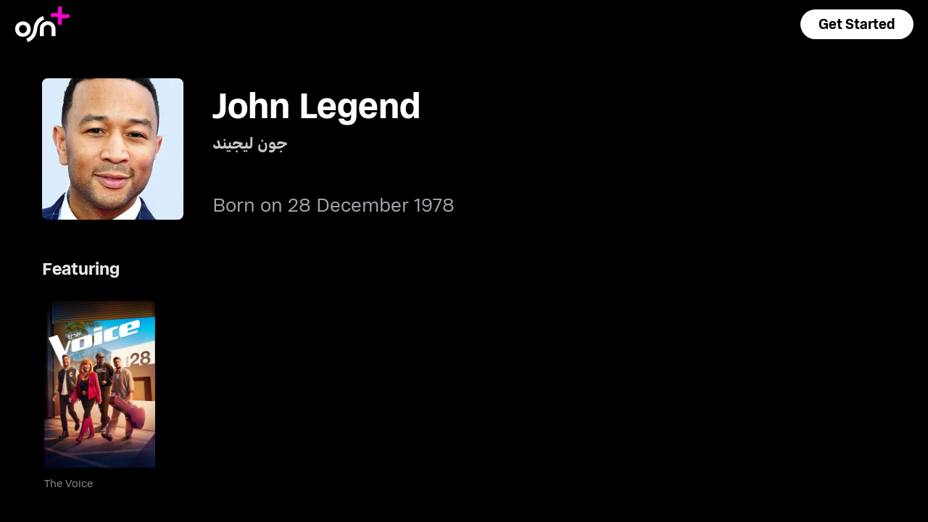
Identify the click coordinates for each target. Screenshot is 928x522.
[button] (857, 24)
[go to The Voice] (100, 384)
